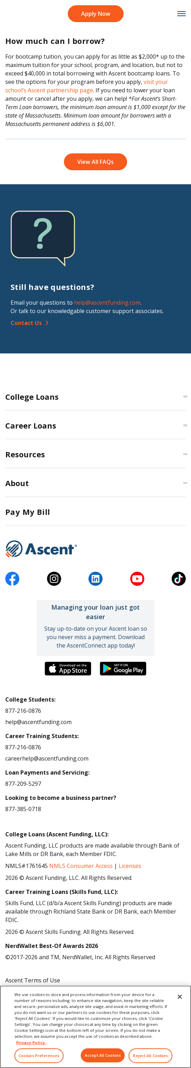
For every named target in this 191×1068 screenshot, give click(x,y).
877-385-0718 (23, 809)
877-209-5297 (23, 784)
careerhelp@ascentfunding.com (46, 758)
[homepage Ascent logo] (13, 14)
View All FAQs (95, 162)
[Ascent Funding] (95, 549)
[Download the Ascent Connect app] (68, 669)
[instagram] (54, 579)
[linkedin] (95, 579)
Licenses (130, 866)
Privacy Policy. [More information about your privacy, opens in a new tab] (31, 1042)
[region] (95, 1027)
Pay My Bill (27, 511)
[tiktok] (179, 579)
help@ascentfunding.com (107, 302)
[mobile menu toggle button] (178, 14)
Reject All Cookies (150, 1055)
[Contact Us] (95, 323)
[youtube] (137, 579)
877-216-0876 (23, 711)
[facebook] (12, 579)
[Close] (179, 996)
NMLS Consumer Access (81, 866)
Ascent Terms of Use (32, 980)
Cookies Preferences (39, 1055)
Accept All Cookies (103, 1055)
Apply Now (95, 14)
